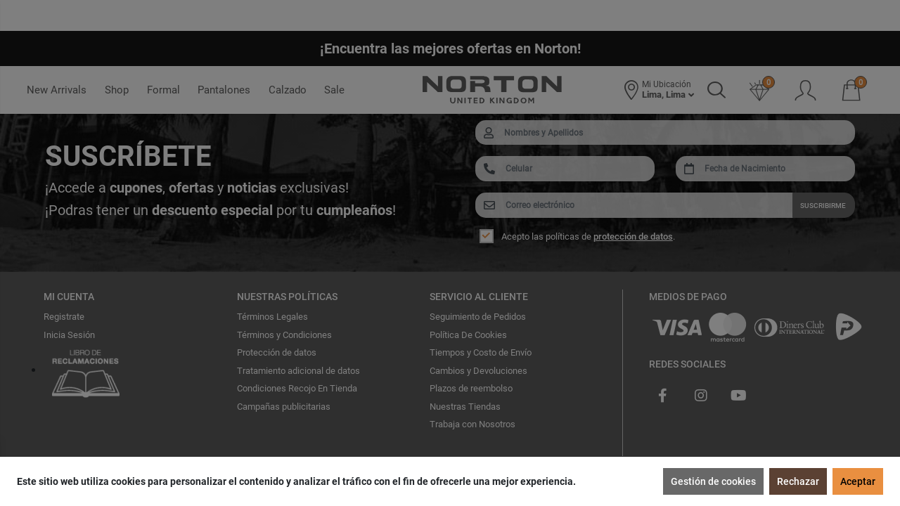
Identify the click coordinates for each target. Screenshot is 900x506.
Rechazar (798, 481)
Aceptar (857, 481)
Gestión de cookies (713, 481)
